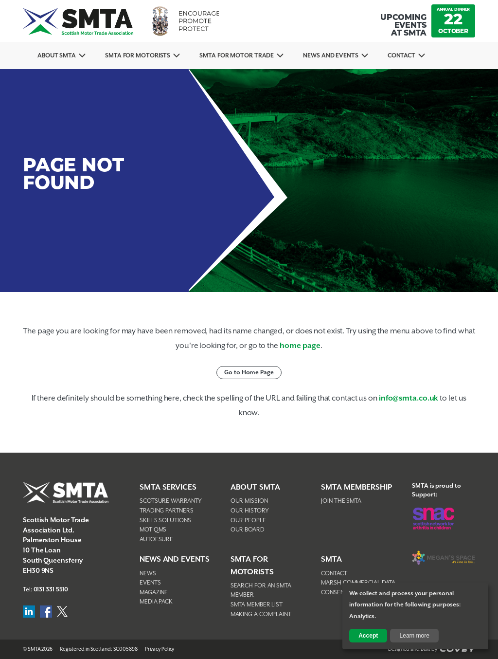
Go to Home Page (249, 372)
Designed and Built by (431, 649)
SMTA (331, 559)
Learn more (414, 635)
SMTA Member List (257, 604)
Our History (250, 510)
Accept (368, 635)
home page (300, 345)
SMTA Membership (356, 487)
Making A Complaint (261, 614)
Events (150, 582)
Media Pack (156, 601)
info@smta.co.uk (409, 398)
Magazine (154, 592)
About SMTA (56, 55)
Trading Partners (166, 510)
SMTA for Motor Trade (236, 55)
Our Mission (249, 501)
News (148, 573)
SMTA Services (168, 487)
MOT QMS (153, 529)
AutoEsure (156, 539)
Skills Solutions (165, 520)
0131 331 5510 (51, 589)
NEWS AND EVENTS (175, 559)
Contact (401, 55)
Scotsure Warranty (171, 501)
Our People (248, 520)
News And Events (330, 55)
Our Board (248, 529)
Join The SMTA (341, 501)
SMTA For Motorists (137, 55)
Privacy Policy (160, 649)
